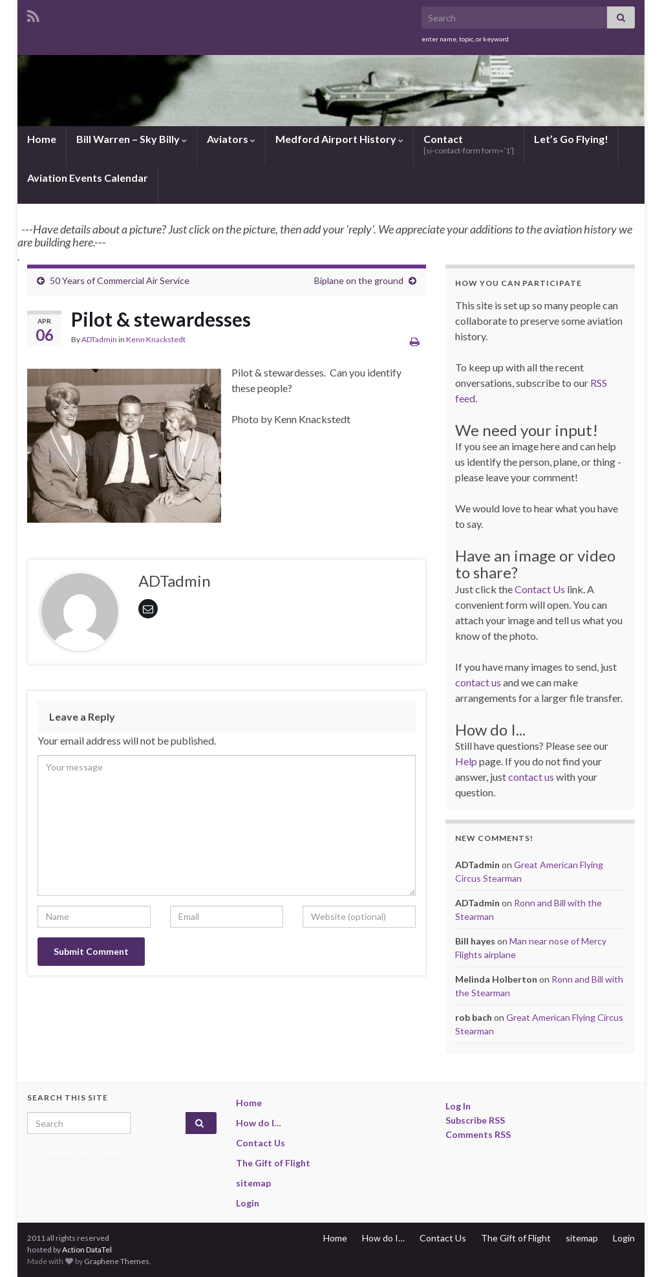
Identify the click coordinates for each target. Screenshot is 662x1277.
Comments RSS (478, 1134)
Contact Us (540, 589)
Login (247, 1202)
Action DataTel (87, 1249)
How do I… (258, 1122)
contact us (478, 682)
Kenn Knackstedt (156, 339)
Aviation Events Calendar (87, 177)
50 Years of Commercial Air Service (119, 280)
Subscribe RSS (475, 1120)
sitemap (253, 1182)
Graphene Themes (116, 1261)
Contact (468, 144)
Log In (458, 1105)
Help (466, 761)
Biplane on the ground (358, 280)
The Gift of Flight (273, 1162)
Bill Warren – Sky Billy (131, 139)
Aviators (231, 139)
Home (41, 139)
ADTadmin (99, 339)
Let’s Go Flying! (571, 139)
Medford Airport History (339, 139)
